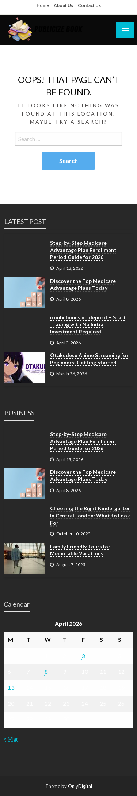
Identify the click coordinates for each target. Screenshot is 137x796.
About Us (63, 5)
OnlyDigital (80, 786)
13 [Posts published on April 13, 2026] (11, 687)
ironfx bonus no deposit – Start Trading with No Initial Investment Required (88, 324)
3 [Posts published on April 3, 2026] (83, 655)
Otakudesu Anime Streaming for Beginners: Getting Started (89, 358)
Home (43, 5)
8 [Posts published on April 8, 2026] (46, 671)
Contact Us (89, 5)
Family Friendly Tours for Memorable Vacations (80, 550)
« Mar (11, 738)
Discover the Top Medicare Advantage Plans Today (83, 284)
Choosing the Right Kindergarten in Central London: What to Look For (90, 515)
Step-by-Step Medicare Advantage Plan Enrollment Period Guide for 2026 (83, 250)
